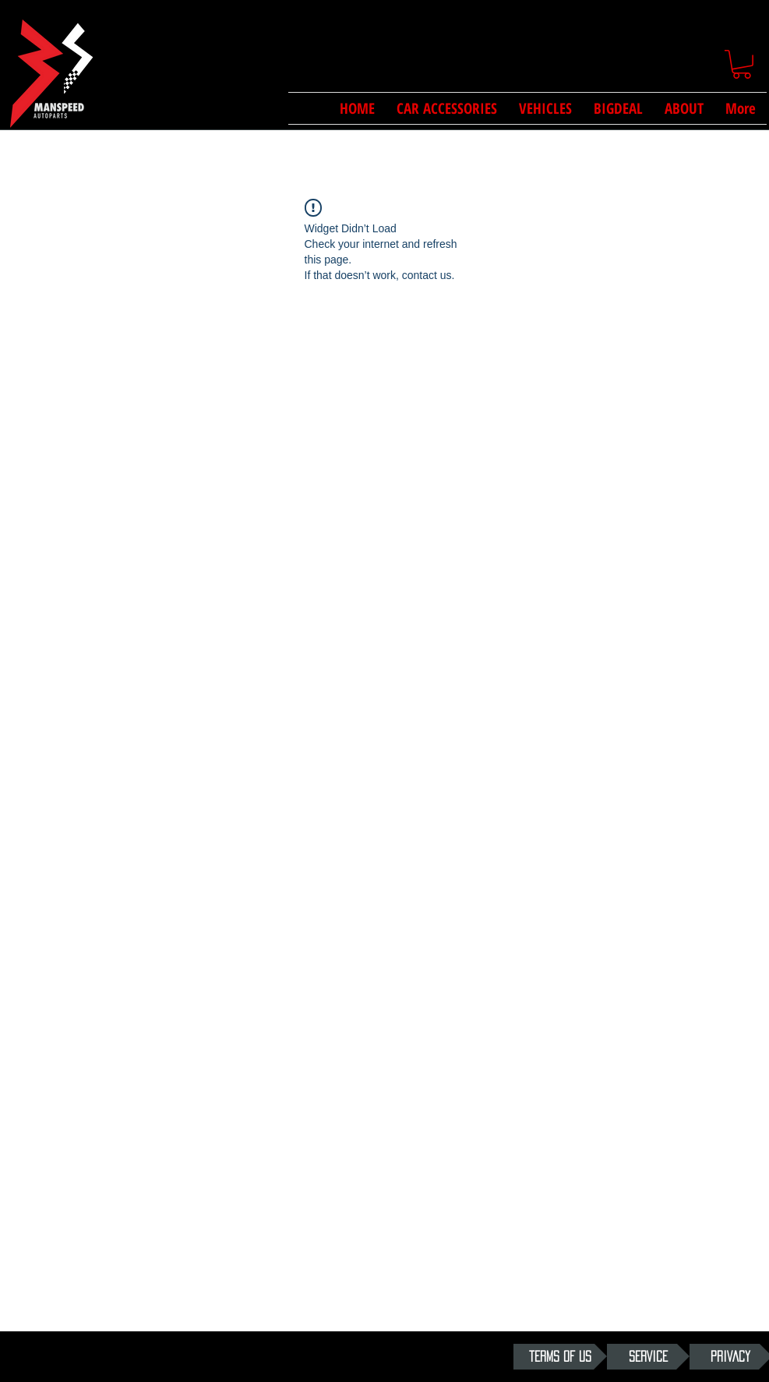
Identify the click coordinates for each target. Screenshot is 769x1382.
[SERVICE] (648, 1357)
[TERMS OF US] (560, 1357)
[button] (742, 64)
